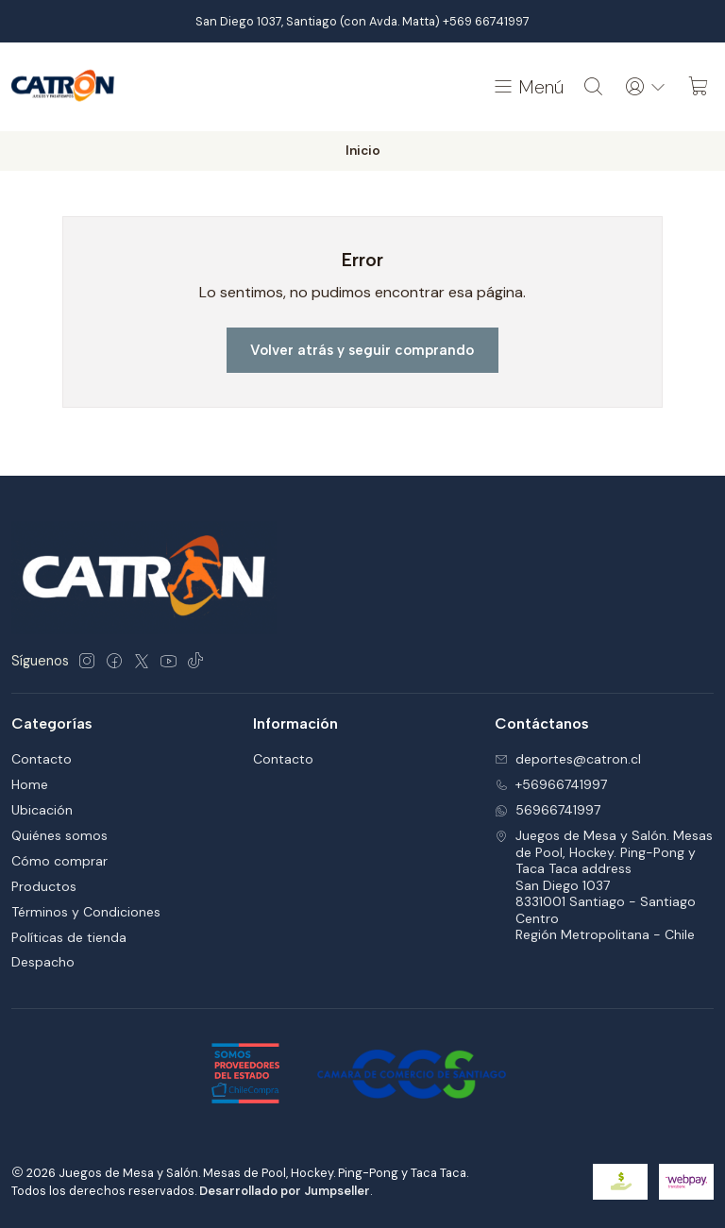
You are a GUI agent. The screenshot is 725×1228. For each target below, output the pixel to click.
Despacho (43, 961)
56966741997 (547, 809)
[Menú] (527, 87)
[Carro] (698, 87)
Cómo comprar (59, 860)
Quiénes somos (59, 835)
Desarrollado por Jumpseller (284, 1191)
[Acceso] (645, 87)
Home (29, 784)
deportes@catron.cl (568, 758)
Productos (43, 886)
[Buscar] (594, 87)
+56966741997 (551, 784)
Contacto (41, 758)
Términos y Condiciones (85, 911)
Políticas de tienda (68, 937)
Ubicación (42, 809)
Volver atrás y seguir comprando (362, 350)
